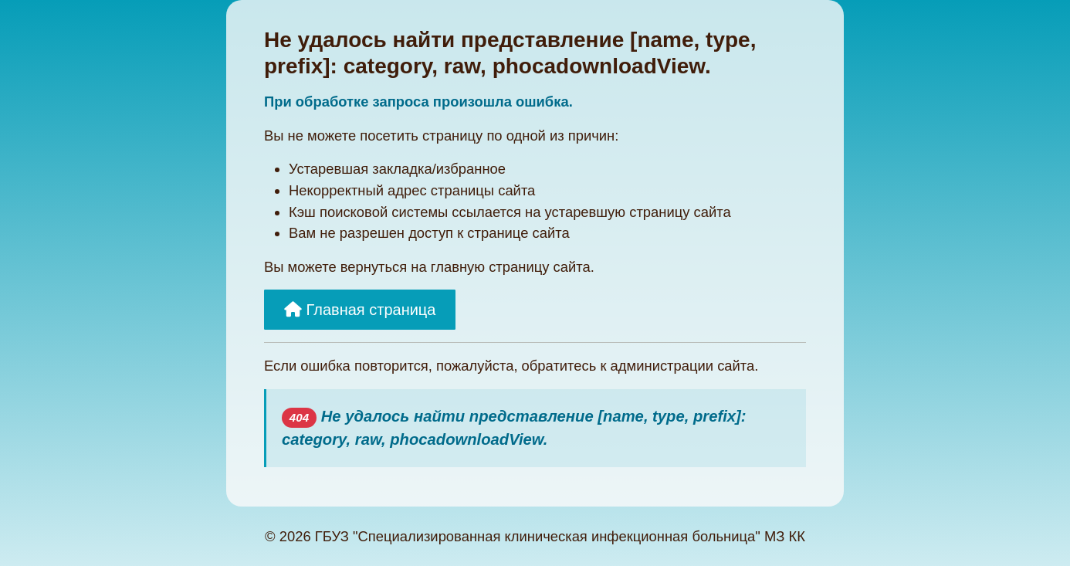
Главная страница (359, 309)
